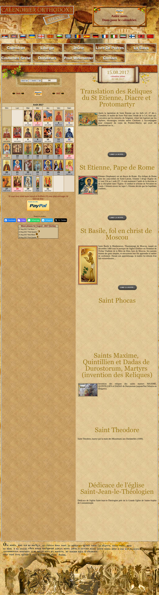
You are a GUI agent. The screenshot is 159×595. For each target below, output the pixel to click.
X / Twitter (60, 220)
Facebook (10, 220)
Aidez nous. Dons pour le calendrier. (119, 16)
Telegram (47, 220)
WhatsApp (33, 220)
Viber (22, 220)
